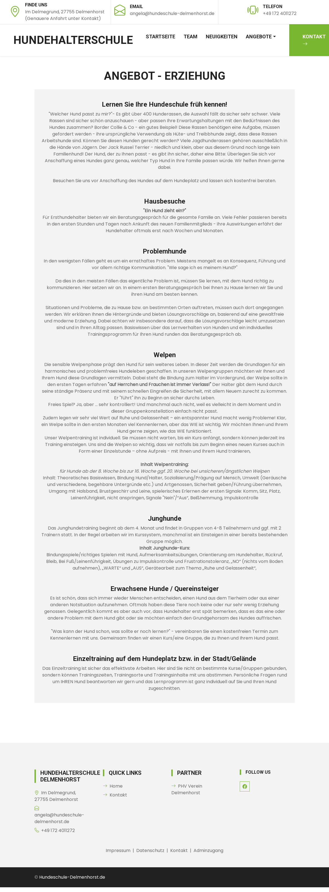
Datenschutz (150, 850)
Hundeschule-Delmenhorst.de (72, 877)
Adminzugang (208, 850)
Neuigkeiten (222, 36)
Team (190, 36)
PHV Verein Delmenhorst (186, 789)
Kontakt (115, 795)
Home (113, 786)
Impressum (118, 850)
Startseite (160, 36)
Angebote (259, 36)
